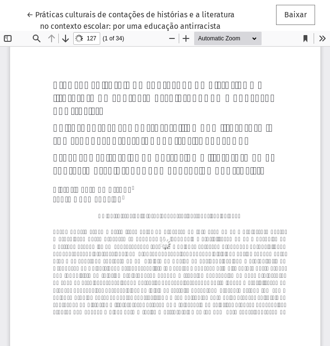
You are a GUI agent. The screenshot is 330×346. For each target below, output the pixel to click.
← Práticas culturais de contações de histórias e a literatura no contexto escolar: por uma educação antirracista (130, 20)
